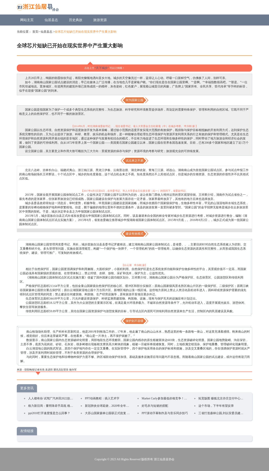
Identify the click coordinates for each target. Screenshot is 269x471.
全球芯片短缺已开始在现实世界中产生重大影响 (85, 31)
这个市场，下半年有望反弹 (216, 405)
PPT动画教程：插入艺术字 (102, 398)
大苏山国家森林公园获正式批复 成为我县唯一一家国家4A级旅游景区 (130, 413)
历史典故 (75, 20)
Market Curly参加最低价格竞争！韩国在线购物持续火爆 (178, 398)
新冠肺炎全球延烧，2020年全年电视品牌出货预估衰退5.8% (123, 405)
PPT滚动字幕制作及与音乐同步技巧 (165, 413)
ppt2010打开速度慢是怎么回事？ (49, 413)
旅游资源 (100, 20)
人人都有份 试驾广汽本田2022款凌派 (52, 398)
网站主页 (27, 20)
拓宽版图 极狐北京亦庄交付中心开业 (222, 398)
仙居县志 (51, 20)
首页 (35, 31)
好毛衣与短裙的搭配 (155, 405)
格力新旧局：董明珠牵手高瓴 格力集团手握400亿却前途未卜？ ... (70, 405)
